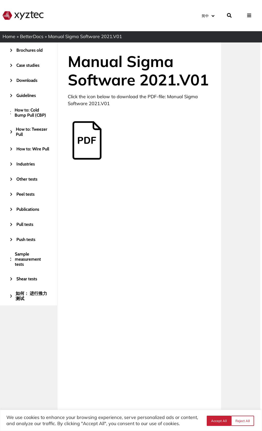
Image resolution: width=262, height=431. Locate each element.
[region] (131, 420)
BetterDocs (31, 36)
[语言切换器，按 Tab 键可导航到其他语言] (207, 15)
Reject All (218, 420)
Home (9, 36)
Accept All (243, 420)
